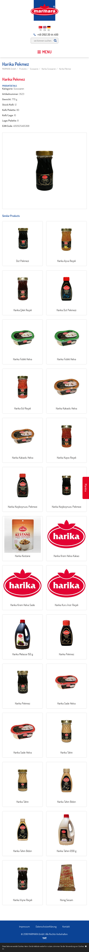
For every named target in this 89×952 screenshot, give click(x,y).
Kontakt (66, 926)
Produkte (23, 69)
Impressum (24, 926)
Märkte (85, 488)
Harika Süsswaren (49, 69)
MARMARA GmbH (9, 69)
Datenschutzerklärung (46, 926)
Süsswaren (34, 69)
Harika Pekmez (65, 69)
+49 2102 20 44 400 (46, 34)
